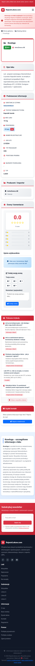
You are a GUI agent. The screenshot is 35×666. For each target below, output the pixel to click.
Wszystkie (4, 568)
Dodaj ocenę (12, 304)
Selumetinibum (9, 106)
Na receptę (4, 579)
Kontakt (3, 619)
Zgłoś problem (6, 639)
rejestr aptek (17, 662)
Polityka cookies (6, 635)
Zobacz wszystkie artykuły (17, 400)
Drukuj (17, 53)
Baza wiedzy (5, 612)
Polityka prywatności (24, 528)
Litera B (3, 595)
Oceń (7, 53)
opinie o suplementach (14, 660)
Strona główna (7, 31)
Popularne (4, 576)
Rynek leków (5, 615)
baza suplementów (27, 660)
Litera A (3, 592)
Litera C (3, 599)
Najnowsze (4, 572)
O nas (3, 608)
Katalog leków (20, 31)
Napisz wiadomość (17, 421)
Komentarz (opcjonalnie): (14, 290)
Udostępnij (9, 57)
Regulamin (4, 622)
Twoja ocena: (10, 277)
